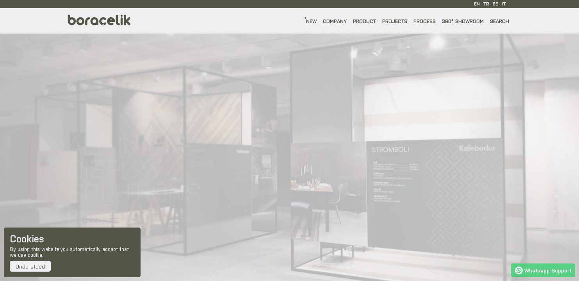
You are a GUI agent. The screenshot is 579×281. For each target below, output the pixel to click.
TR (486, 3)
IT (504, 3)
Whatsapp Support (543, 270)
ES (496, 3)
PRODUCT (364, 21)
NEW (311, 21)
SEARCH (499, 21)
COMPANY (335, 21)
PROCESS (424, 21)
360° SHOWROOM (463, 21)
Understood (30, 266)
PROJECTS (394, 21)
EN (477, 3)
